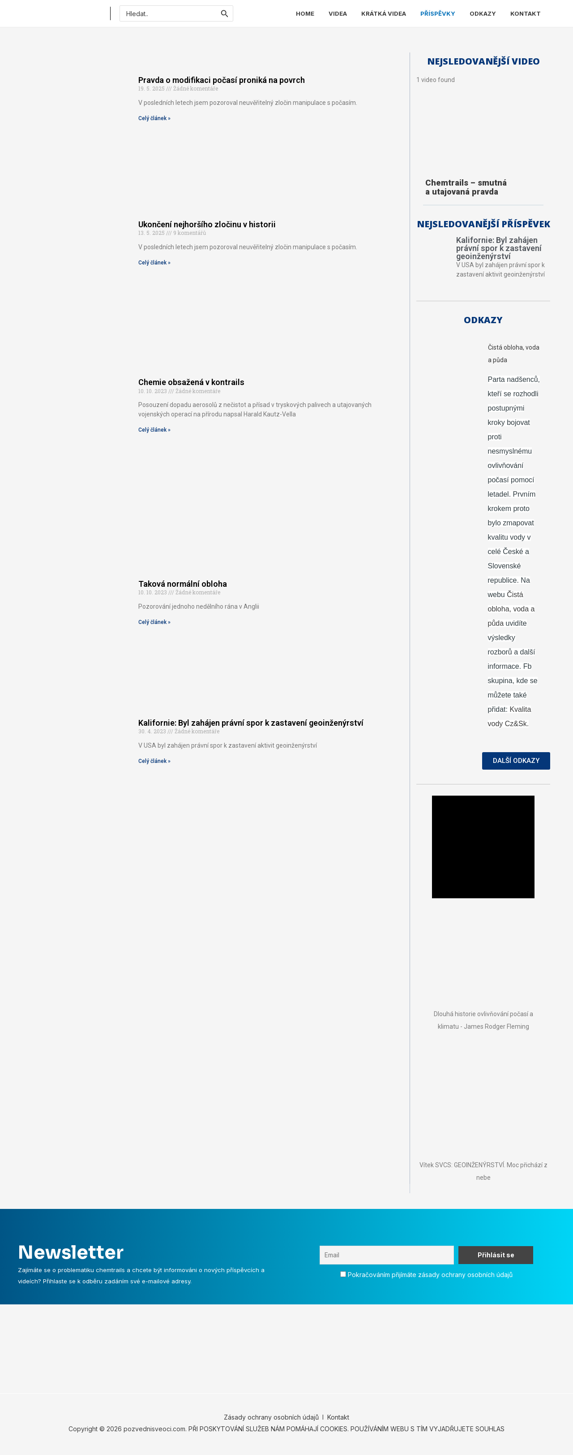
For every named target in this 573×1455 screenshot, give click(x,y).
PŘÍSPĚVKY (437, 13)
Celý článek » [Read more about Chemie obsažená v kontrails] (154, 430)
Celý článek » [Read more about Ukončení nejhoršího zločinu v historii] (154, 263)
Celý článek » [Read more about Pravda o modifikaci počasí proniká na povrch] (154, 118)
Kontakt (337, 1419)
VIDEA (338, 13)
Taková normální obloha (182, 584)
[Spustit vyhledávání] (225, 13)
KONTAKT (525, 13)
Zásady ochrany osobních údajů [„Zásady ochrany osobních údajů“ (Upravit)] (271, 1419)
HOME (305, 13)
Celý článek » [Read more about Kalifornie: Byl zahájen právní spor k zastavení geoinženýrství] (154, 761)
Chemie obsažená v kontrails (191, 382)
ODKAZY (483, 13)
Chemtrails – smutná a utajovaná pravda (466, 187)
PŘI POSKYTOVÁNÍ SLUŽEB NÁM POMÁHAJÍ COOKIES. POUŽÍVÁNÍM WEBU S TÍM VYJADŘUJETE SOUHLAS (346, 1431)
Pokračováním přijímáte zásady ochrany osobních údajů (430, 1277)
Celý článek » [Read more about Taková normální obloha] (154, 622)
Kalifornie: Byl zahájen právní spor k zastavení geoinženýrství (250, 723)
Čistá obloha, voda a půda (511, 611)
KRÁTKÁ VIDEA (383, 13)
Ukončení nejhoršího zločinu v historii (207, 224)
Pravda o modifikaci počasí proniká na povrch (221, 80)
